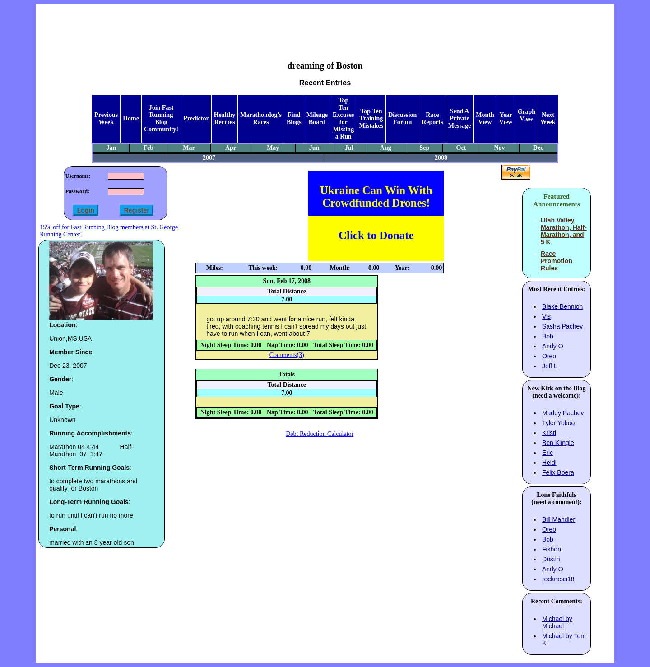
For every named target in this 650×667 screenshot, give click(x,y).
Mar (189, 147)
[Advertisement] (325, 25)
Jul (349, 147)
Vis (546, 316)
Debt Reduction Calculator (319, 434)
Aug (385, 147)
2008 (441, 157)
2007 (209, 157)
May (273, 147)
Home (131, 118)
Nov (499, 147)
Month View (485, 118)
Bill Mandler (558, 519)
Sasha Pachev (562, 326)
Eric (547, 452)
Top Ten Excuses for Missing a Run (343, 118)
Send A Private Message (459, 118)
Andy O (552, 346)
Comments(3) (286, 355)
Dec (538, 147)
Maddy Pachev (563, 413)
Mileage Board (317, 118)
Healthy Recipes (224, 118)
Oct (461, 147)
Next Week (547, 118)
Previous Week (106, 118)
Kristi (549, 432)
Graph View (526, 115)
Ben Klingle (558, 442)
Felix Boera (558, 472)
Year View (506, 118)
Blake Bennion (562, 306)
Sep (424, 147)
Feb (148, 147)
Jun (314, 147)
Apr (230, 147)
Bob (547, 336)
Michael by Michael (557, 622)
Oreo (549, 356)
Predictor (196, 118)
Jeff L (549, 366)
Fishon (551, 549)
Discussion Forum (402, 118)
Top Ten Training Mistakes (371, 118)
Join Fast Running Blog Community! (161, 118)
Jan (111, 147)
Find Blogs (294, 118)
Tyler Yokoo (558, 422)
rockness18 (558, 579)
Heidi (549, 462)
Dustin (551, 559)
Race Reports (432, 118)
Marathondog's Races (261, 118)
